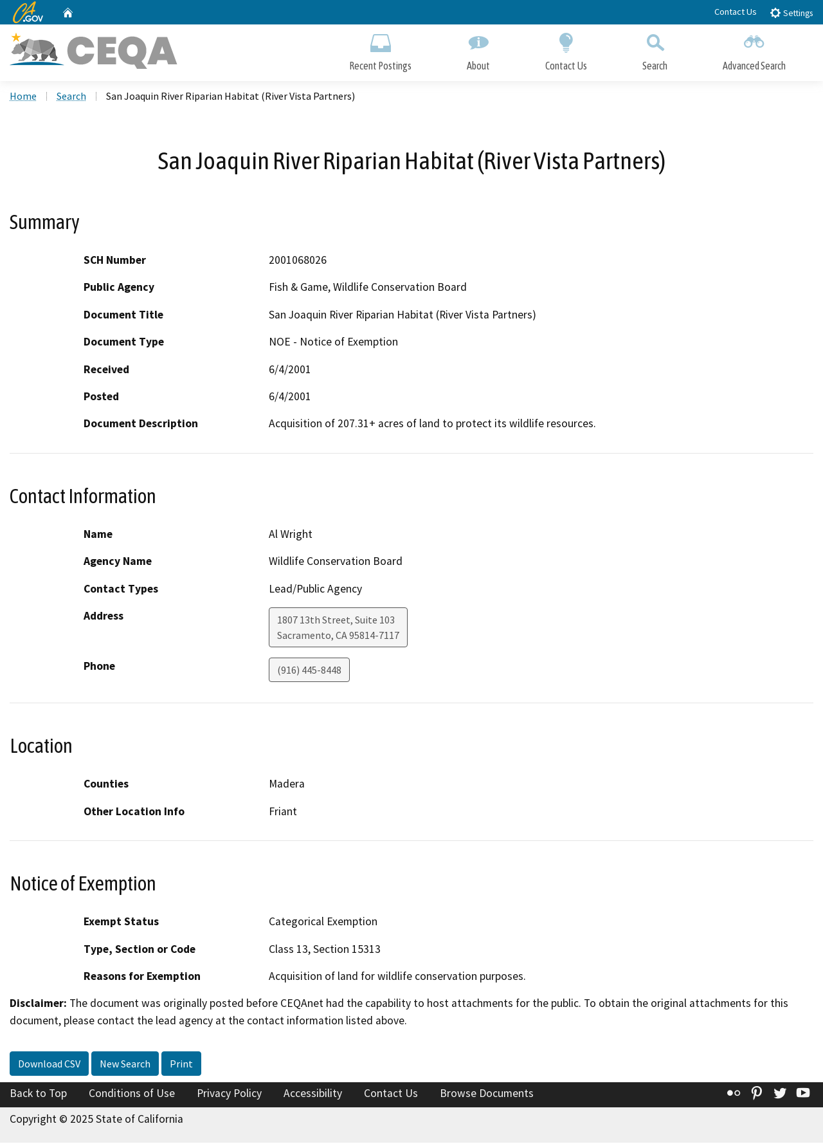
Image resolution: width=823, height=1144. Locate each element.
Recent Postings (380, 50)
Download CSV (49, 1064)
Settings (791, 12)
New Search (125, 1064)
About (478, 50)
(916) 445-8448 (309, 671)
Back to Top (38, 1094)
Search (655, 50)
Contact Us (735, 11)
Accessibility (313, 1094)
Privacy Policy (229, 1094)
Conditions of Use (132, 1094)
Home (23, 97)
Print (181, 1064)
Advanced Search (754, 50)
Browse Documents (487, 1094)
